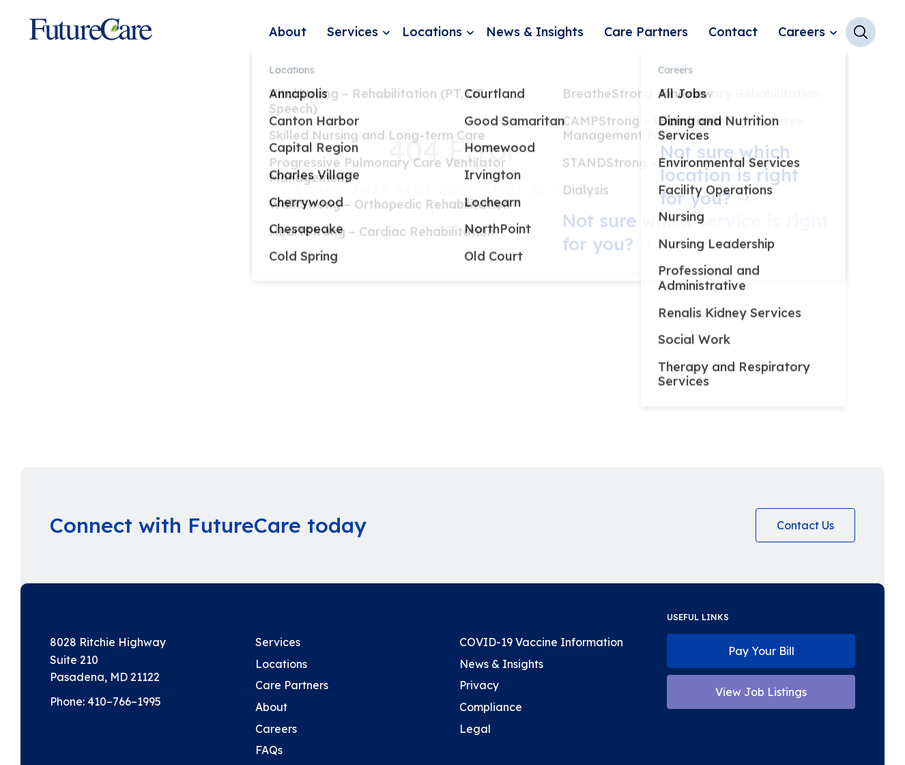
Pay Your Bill (761, 651)
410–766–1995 (124, 701)
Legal (475, 729)
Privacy (479, 685)
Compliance (490, 707)
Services (352, 32)
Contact (733, 32)
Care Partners (646, 32)
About (287, 32)
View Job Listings (761, 692)
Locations (432, 32)
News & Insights (535, 32)
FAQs (269, 750)
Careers (801, 32)
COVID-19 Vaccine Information (541, 642)
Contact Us (805, 525)
